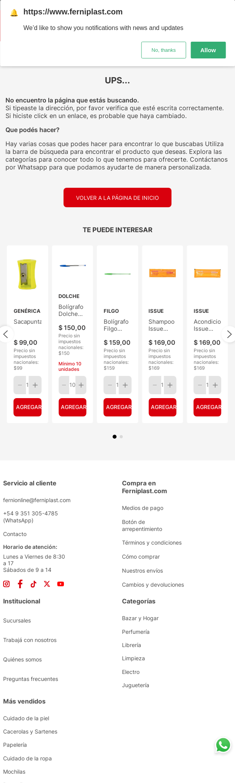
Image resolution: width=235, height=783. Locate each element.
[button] (115, 356)
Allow (208, 50)
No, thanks (164, 50)
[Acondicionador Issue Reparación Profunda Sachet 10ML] (207, 294)
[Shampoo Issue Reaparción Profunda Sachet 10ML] (162, 294)
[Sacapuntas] (27, 294)
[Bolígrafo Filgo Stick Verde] (117, 294)
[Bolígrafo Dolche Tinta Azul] (72, 294)
